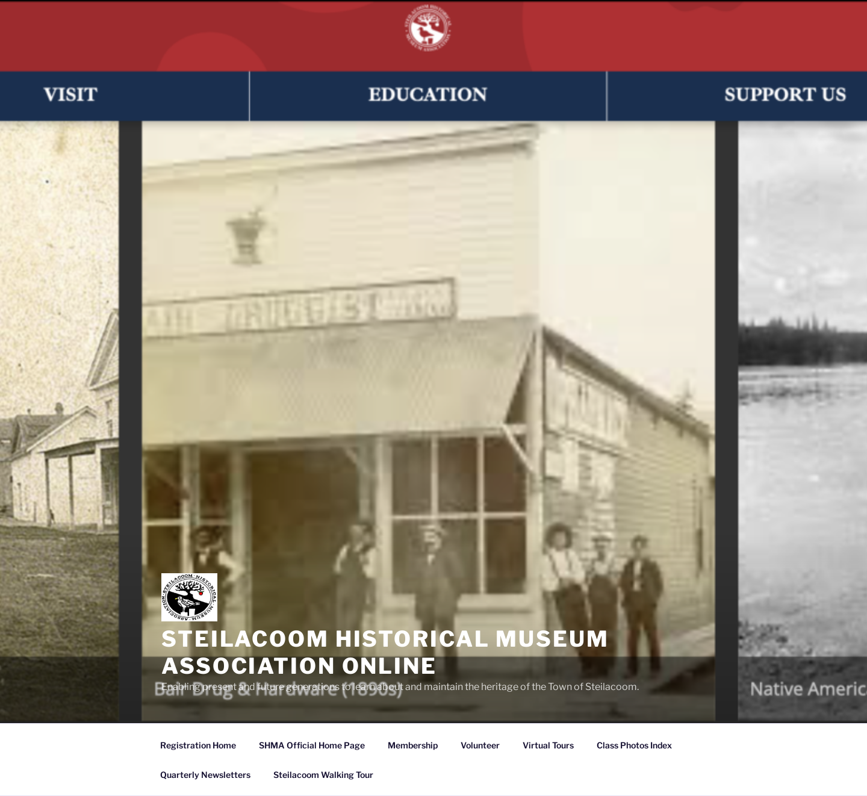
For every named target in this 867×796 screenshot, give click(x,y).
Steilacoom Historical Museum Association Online (385, 652)
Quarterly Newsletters (205, 775)
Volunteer (480, 745)
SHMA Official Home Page (312, 745)
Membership (413, 745)
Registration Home (198, 745)
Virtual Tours (548, 745)
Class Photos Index (634, 745)
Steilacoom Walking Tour (323, 775)
